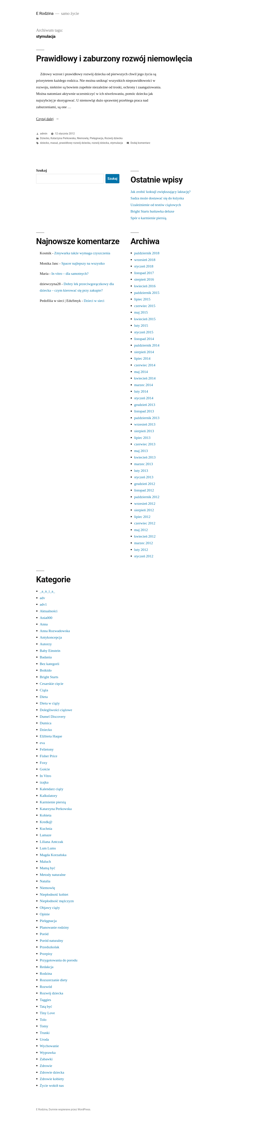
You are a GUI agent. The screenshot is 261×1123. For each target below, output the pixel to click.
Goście (45, 769)
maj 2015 (141, 312)
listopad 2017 (144, 273)
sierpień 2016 (144, 279)
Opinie (45, 914)
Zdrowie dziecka (52, 1072)
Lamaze (45, 835)
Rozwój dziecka (114, 138)
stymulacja (116, 142)
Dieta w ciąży (50, 703)
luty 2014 (141, 391)
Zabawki (46, 1059)
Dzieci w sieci (94, 300)
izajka (44, 782)
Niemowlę (83, 138)
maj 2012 (141, 530)
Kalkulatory (48, 795)
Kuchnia (46, 828)
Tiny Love (47, 1013)
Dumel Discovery (53, 716)
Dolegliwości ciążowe (56, 710)
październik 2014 (146, 345)
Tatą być (46, 1006)
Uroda (44, 1039)
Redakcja (46, 967)
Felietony (47, 749)
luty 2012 (141, 549)
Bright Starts (49, 677)
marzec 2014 (143, 385)
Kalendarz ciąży (51, 789)
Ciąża (44, 690)
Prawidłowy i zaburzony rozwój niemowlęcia (114, 58)
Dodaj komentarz (140, 142)
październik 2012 (146, 497)
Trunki (45, 1032)
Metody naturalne (53, 874)
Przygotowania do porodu (58, 960)
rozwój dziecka (100, 142)
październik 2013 (146, 418)
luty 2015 (141, 325)
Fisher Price (48, 756)
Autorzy (46, 644)
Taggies (45, 1000)
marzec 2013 (143, 464)
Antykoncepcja (51, 637)
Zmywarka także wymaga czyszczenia (82, 253)
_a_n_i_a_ (47, 591)
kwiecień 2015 (144, 319)
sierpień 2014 (144, 352)
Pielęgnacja (96, 138)
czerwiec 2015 (144, 306)
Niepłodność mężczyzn (57, 901)
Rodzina (46, 973)
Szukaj (41, 170)
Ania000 (46, 617)
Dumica (45, 723)
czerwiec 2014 (144, 365)
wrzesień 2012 (144, 503)
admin (43, 133)
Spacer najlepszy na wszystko (83, 263)
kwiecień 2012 (144, 536)
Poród (44, 934)
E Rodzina (45, 13)
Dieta (44, 696)
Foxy (43, 762)
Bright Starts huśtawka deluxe (152, 211)
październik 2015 (146, 292)
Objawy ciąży (50, 907)
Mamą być (47, 868)
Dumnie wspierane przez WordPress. (70, 1109)
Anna (44, 624)
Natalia (45, 881)
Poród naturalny (51, 940)
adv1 (43, 604)
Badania (46, 657)
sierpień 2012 (144, 510)
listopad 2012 (144, 490)
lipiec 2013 (142, 437)
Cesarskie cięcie (51, 683)
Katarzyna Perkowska (63, 138)
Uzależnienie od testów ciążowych (155, 205)
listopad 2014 (144, 339)
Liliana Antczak (51, 841)
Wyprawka (48, 1052)
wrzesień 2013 (144, 424)
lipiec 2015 (142, 299)
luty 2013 (141, 470)
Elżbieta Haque (51, 736)
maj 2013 (141, 451)
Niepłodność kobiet (54, 894)
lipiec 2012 (142, 516)
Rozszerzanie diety (53, 980)
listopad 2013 (144, 411)
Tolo (43, 1019)
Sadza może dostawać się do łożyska (157, 198)
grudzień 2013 (144, 404)
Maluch (45, 861)
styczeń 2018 (143, 266)
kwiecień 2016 (144, 286)
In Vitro (45, 776)
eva (42, 743)
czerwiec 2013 (144, 444)
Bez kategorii (49, 664)
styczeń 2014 (143, 398)
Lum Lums (48, 848)
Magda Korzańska (53, 855)
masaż (54, 142)
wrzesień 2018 (144, 259)
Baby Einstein (50, 650)
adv (42, 598)
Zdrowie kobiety (52, 1079)
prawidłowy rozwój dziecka (74, 142)
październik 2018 (146, 253)
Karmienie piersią (53, 802)
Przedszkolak (49, 947)
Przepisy (46, 953)
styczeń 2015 (143, 332)
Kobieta (45, 815)
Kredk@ (46, 822)
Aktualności (48, 611)
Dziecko (44, 138)
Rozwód (46, 986)
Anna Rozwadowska (55, 631)
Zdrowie (46, 1065)
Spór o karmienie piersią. (148, 218)
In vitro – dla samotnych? (70, 273)
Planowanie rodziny (54, 927)
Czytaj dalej (47, 118)
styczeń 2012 (143, 556)
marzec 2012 (143, 543)
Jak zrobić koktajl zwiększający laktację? (160, 191)
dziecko (44, 142)
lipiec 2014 (142, 358)
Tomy (44, 1026)
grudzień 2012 (144, 483)
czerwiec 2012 (144, 523)
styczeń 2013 (143, 477)
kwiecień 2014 (144, 378)
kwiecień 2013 (144, 457)
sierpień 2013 (144, 431)
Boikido (46, 670)
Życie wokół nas (52, 1085)
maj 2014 (141, 371)
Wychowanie (49, 1046)
